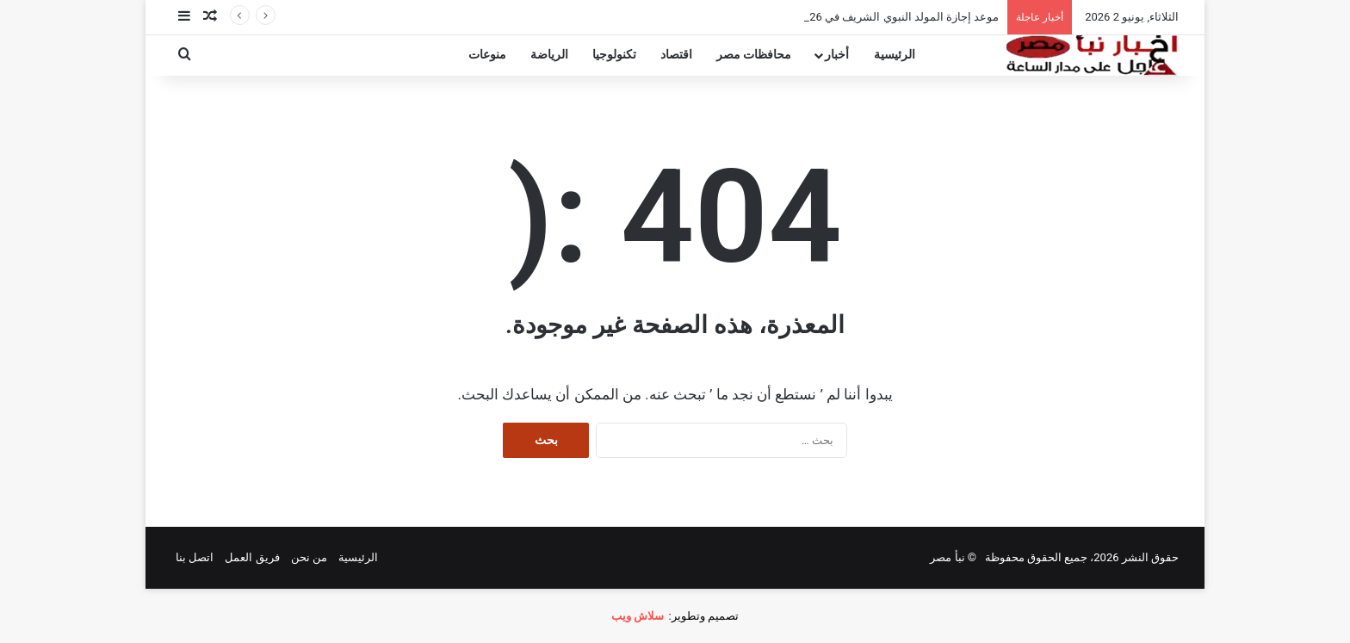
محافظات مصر (754, 54)
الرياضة (549, 54)
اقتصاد (676, 54)
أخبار (837, 54)
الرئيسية (894, 54)
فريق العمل (252, 557)
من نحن (309, 557)
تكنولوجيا (614, 54)
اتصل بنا (195, 557)
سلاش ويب (637, 615)
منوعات (487, 54)
